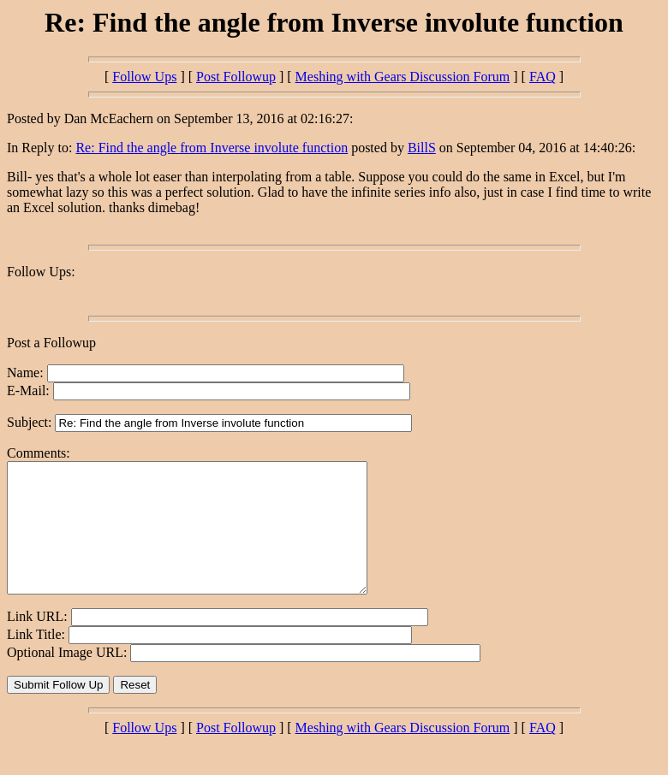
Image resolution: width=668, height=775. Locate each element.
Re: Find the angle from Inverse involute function (211, 147)
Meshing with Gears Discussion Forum (402, 76)
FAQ (542, 76)
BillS (422, 147)
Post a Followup (51, 342)
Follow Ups (144, 76)
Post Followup (236, 76)
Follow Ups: (41, 271)
